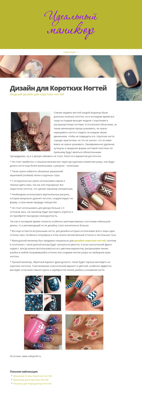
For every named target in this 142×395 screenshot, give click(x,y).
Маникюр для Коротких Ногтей (30, 379)
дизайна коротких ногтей (90, 240)
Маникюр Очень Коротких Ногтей (32, 376)
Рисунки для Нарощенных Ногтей (32, 383)
